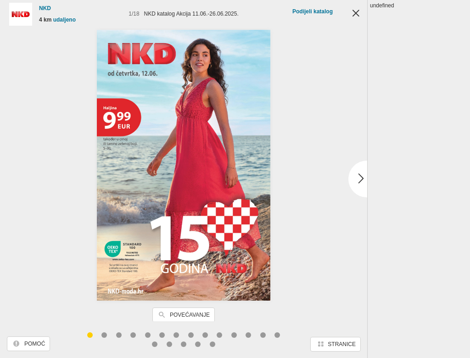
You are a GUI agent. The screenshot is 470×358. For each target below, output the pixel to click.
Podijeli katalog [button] (312, 11)
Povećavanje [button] (190, 315)
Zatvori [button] (355, 14)
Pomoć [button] (34, 344)
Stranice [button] (342, 344)
